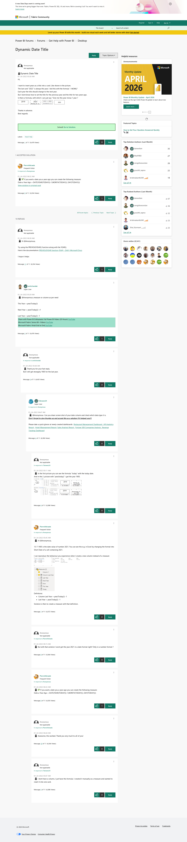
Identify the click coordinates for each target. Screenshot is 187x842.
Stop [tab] (149, 112)
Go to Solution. (70, 127)
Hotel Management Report (46, 427)
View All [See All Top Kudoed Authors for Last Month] (127, 232)
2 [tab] (144, 112)
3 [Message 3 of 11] (30, 379)
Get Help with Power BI (61, 40)
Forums (54, 17)
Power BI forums (24, 40)
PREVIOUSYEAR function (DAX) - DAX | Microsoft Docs (60, 250)
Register (142, 23)
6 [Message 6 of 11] (41, 505)
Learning (106, 17)
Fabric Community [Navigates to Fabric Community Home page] (40, 16)
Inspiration (65, 17)
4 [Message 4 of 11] (35, 438)
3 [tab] (145, 112)
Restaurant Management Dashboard (88, 424)
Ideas (75, 17)
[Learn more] (131, 106)
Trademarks (166, 826)
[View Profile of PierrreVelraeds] (29, 165)
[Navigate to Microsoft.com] (21, 17)
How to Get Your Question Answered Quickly (141, 130)
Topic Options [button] (108, 55)
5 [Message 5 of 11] (41, 790)
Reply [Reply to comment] (110, 198)
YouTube (71, 319)
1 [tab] (142, 112)
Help (158, 23)
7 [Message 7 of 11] (41, 612)
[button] (94, 55)
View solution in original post (29, 185)
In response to (26, 171)
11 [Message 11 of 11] (25, 264)
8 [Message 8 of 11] (41, 655)
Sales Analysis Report (66, 427)
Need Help (28, 136)
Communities (85, 17)
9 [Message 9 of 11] (41, 701)
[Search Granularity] (104, 28)
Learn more (19, 9)
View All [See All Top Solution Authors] (127, 182)
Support (115, 17)
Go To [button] (166, 23)
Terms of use (154, 826)
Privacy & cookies (141, 826)
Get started (134, 32)
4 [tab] (147, 112)
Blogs (96, 17)
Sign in (150, 23)
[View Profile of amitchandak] (32, 286)
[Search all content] (143, 28)
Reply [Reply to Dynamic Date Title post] (110, 142)
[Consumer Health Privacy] (46, 834)
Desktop (82, 40)
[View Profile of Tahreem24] (43, 401)
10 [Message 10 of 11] (41, 744)
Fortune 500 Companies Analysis (88, 427)
